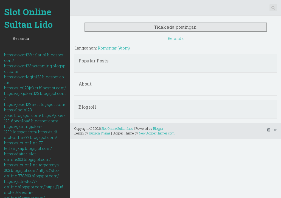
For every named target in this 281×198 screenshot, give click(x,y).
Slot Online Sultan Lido (28, 18)
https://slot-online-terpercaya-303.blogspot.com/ (32, 167)
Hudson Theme (99, 133)
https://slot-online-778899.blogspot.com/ (31, 173)
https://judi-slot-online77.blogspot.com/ (31, 134)
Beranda (21, 38)
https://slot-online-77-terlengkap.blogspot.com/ (28, 145)
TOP (272, 130)
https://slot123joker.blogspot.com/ (35, 87)
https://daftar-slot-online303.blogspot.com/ (27, 156)
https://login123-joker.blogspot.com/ (22, 112)
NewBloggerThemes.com (157, 133)
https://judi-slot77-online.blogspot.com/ (24, 184)
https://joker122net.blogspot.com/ (34, 104)
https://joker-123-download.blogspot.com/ (34, 118)
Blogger (158, 128)
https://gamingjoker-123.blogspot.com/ (23, 129)
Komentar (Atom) (114, 48)
